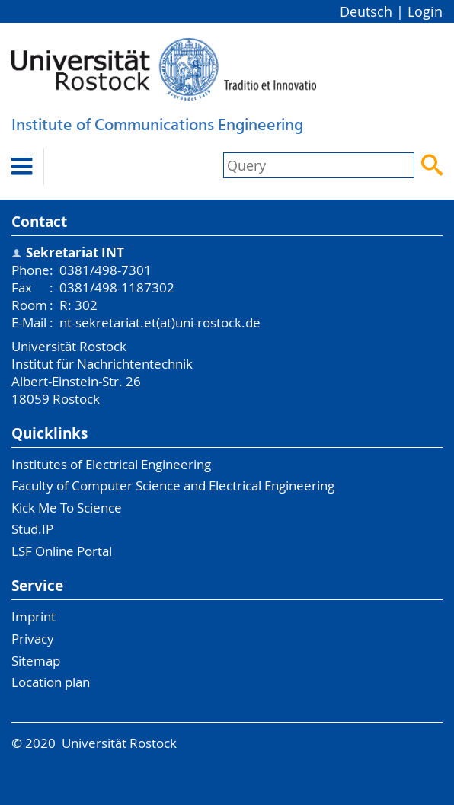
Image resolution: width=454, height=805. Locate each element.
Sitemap (35, 660)
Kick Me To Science (66, 507)
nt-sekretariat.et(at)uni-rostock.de (160, 322)
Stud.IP (32, 529)
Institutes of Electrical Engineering (111, 464)
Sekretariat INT (75, 252)
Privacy (32, 638)
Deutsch (366, 11)
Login (425, 11)
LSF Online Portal (61, 551)
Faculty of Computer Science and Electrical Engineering (172, 485)
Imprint (33, 616)
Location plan (50, 682)
